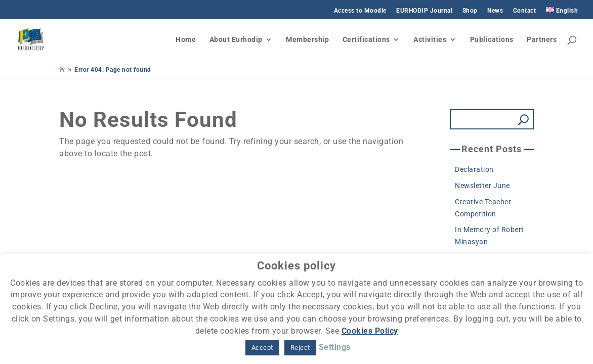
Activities (429, 39)
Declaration (474, 169)
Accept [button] (262, 347)
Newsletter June (482, 185)
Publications (492, 39)
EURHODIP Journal (424, 10)
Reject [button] (300, 347)
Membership (307, 39)
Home (186, 39)
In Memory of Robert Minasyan (489, 235)
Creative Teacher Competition (483, 208)
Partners (542, 39)
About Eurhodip (236, 39)
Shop (470, 10)
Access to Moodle (360, 10)
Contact (524, 10)
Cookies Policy (370, 331)
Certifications (366, 39)
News (495, 10)
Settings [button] (335, 347)
